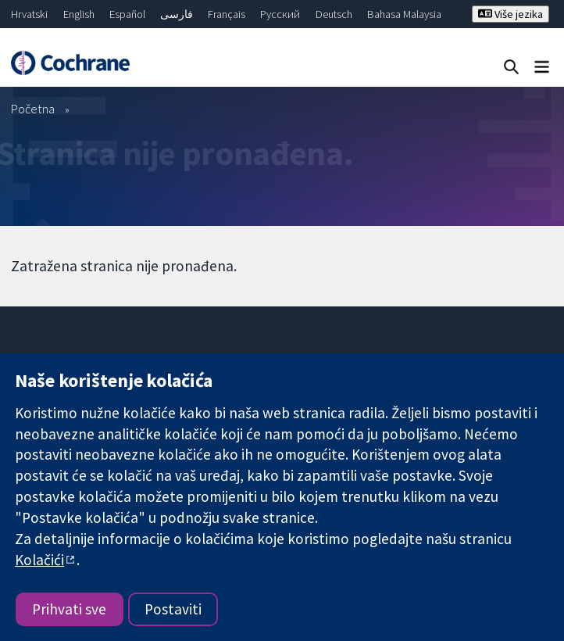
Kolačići (39, 559)
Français (226, 14)
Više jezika (510, 14)
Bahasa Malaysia (404, 14)
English (79, 14)
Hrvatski (29, 14)
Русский (280, 14)
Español (127, 14)
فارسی (176, 14)
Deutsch (334, 14)
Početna (33, 108)
